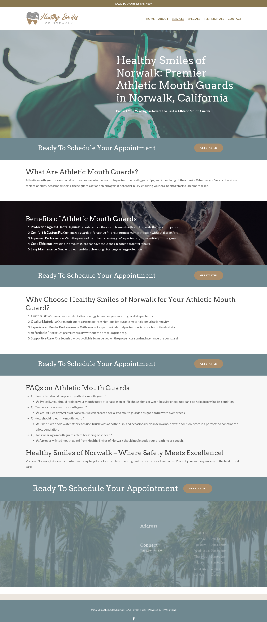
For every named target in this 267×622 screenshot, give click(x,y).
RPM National (169, 609)
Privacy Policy (139, 609)
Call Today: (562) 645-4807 (133, 3)
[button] (208, 148)
